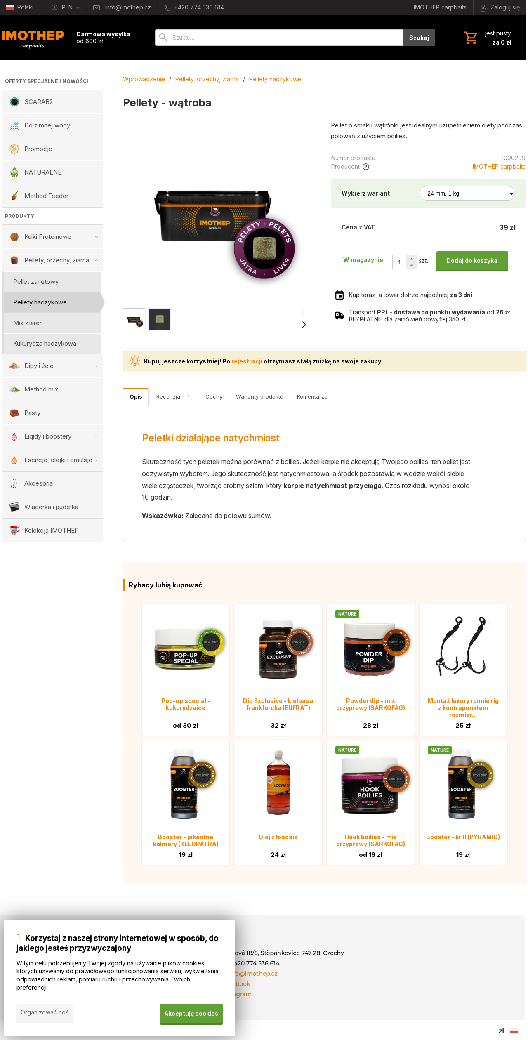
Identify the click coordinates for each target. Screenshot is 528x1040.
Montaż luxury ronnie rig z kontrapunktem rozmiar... (463, 707)
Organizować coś (44, 1014)
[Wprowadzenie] (33, 37)
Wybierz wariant (366, 193)
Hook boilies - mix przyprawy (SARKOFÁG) (370, 840)
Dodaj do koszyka (472, 260)
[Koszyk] (487, 37)
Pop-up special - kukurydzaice (185, 704)
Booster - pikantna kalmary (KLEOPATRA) (186, 840)
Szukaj (419, 37)
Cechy (213, 396)
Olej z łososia (278, 836)
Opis (136, 396)
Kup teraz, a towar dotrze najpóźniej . (411, 294)
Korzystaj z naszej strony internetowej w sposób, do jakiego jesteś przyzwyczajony (117, 945)
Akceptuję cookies (191, 1014)
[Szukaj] (279, 37)
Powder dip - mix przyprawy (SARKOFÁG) (370, 704)
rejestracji (246, 361)
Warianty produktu (259, 396)
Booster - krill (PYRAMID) (463, 836)
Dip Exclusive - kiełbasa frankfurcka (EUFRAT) (278, 704)
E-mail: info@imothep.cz (242, 973)
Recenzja (174, 396)
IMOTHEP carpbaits (499, 166)
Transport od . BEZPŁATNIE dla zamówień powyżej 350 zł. (430, 316)
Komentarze (312, 396)
